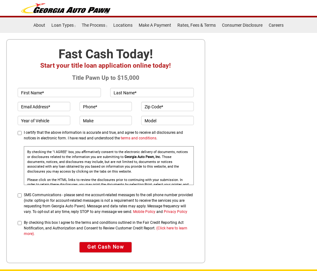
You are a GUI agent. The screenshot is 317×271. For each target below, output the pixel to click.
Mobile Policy (144, 212)
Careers (276, 25)
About (39, 25)
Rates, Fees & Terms (196, 25)
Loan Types (63, 25)
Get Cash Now (105, 247)
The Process (94, 25)
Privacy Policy (175, 212)
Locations (122, 25)
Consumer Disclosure (242, 25)
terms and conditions (138, 138)
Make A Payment (155, 25)
